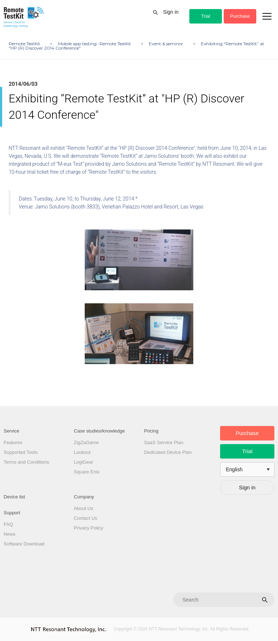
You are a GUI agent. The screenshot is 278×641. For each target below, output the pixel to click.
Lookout (82, 452)
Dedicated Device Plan (168, 452)
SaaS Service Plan (163, 442)
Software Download (24, 544)
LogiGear (83, 462)
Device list (14, 496)
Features (13, 442)
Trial (205, 16)
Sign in (171, 12)
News (10, 534)
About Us (83, 508)
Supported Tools (21, 452)
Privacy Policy (88, 528)
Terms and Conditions (26, 462)
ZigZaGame (86, 442)
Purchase (240, 16)
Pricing (151, 431)
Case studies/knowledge (99, 431)
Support (12, 512)
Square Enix (87, 472)
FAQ (8, 524)
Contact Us (85, 518)
